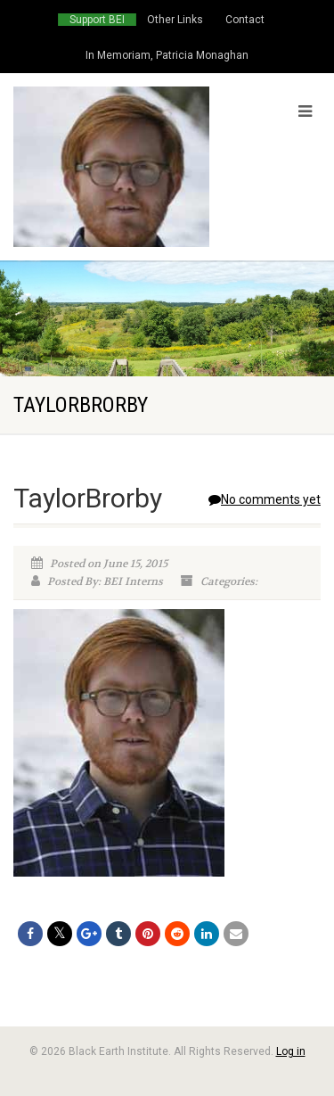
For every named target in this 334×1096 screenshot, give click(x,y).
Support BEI (97, 19)
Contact (245, 19)
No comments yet (264, 499)
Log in (290, 1051)
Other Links (175, 19)
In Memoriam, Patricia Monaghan (167, 55)
